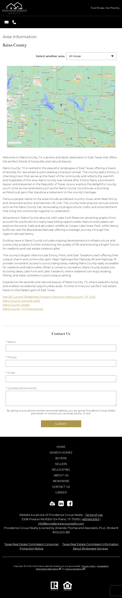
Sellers (61, 464)
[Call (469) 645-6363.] (13, 22)
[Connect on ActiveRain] (52, 505)
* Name (11, 342)
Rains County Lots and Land (21, 301)
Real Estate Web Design (48, 569)
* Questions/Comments (21, 388)
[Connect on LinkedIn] (61, 505)
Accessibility (103, 566)
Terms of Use (94, 515)
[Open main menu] (116, 22)
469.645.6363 (90, 519)
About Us (61, 475)
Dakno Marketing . (75, 569)
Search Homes (61, 452)
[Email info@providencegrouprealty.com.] (6, 22)
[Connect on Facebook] (69, 505)
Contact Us (61, 486)
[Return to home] (14, 8)
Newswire (61, 481)
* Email (10, 372)
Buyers (61, 458)
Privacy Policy (89, 566)
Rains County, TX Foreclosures (23, 309)
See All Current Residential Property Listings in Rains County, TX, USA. (49, 296)
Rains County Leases (16, 305)
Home (61, 447)
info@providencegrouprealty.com (61, 523)
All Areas (75, 56)
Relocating (61, 469)
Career (61, 492)
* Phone (11, 357)
